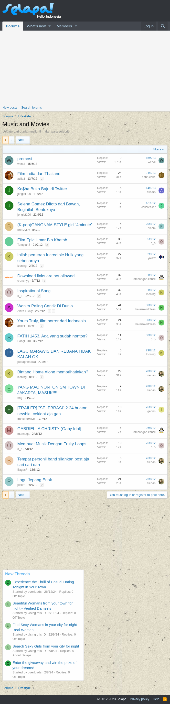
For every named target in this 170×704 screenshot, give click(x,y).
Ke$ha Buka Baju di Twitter (42, 189)
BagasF (22, 469)
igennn (151, 411)
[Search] (163, 26)
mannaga (23, 434)
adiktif (21, 178)
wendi (21, 164)
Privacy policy (139, 699)
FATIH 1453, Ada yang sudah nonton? (52, 336)
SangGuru (24, 341)
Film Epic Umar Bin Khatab (42, 240)
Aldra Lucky (25, 311)
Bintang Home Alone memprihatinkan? (52, 372)
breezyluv (23, 230)
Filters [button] (156, 149)
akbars (151, 192)
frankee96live (26, 419)
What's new (36, 26)
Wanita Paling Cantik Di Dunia (45, 306)
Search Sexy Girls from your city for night (45, 646)
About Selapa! (22, 655)
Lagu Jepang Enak (34, 480)
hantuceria (149, 177)
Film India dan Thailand (38, 173)
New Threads (17, 574)
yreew (152, 258)
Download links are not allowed (45, 276)
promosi (24, 158)
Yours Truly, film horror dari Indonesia (51, 321)
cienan (151, 375)
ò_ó (153, 243)
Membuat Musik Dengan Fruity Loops (51, 444)
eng (19, 398)
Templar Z (23, 244)
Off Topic (18, 596)
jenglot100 (24, 194)
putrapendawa (26, 362)
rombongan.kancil (144, 279)
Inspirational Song (34, 291)
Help (156, 699)
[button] (49, 26)
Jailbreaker (148, 207)
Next (21, 140)
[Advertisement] (85, 67)
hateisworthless (145, 309)
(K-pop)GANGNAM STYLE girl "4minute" (55, 225)
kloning (22, 266)
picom (152, 228)
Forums (13, 26)
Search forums (31, 107)
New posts (9, 107)
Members (64, 26)
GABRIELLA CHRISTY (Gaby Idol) (49, 428)
